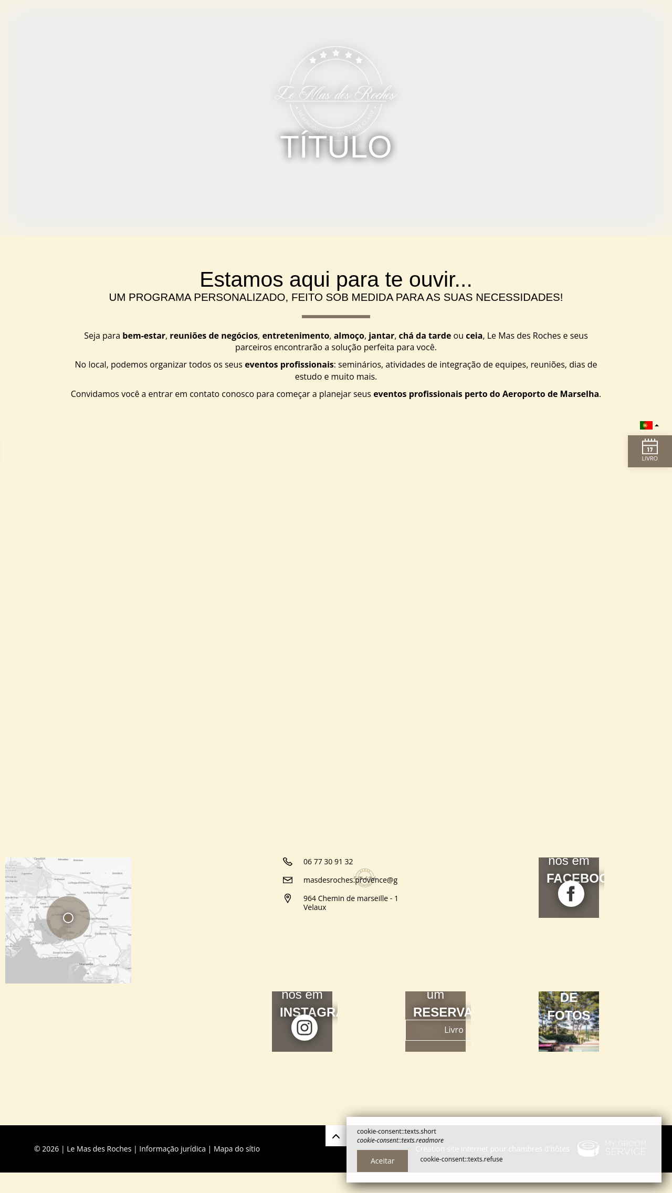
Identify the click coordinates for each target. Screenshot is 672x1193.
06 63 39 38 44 (328, 932)
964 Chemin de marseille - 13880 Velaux (359, 991)
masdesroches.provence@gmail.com (366, 969)
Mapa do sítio (237, 1169)
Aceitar (382, 1161)
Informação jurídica (172, 1169)
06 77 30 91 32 (328, 950)
